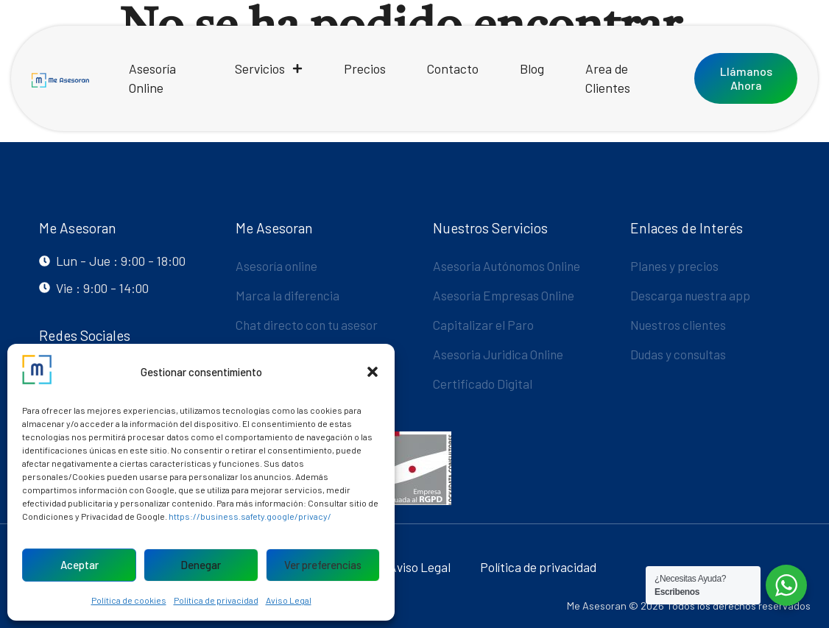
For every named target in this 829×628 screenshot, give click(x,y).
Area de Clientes (607, 78)
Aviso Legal (288, 600)
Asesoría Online (152, 78)
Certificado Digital (483, 383)
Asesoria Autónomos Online (509, 266)
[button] (372, 371)
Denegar (200, 564)
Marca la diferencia (289, 295)
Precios (365, 68)
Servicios (269, 68)
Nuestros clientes (679, 325)
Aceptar (79, 564)
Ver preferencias (322, 564)
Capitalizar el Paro (484, 325)
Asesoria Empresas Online (505, 295)
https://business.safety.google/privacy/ (250, 516)
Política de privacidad (216, 600)
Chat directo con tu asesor (309, 325)
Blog (532, 68)
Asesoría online (278, 266)
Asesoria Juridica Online (500, 354)
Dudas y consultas (680, 354)
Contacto (453, 68)
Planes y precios (675, 266)
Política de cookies (128, 600)
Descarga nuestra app (691, 295)
